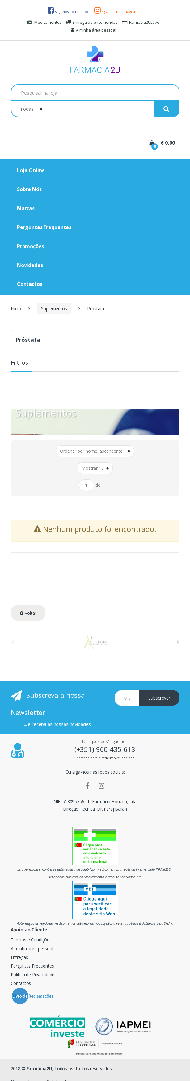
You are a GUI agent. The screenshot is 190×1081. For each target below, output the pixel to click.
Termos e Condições (31, 940)
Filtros (19, 363)
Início (16, 309)
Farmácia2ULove (140, 22)
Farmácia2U (39, 1068)
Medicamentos (44, 22)
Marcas (26, 208)
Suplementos (54, 309)
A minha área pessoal (93, 30)
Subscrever (159, 698)
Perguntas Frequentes (44, 227)
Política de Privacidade (33, 974)
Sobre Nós (29, 189)
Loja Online (31, 170)
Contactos (29, 284)
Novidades (30, 265)
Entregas (19, 957)
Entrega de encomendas (92, 22)
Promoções (30, 246)
